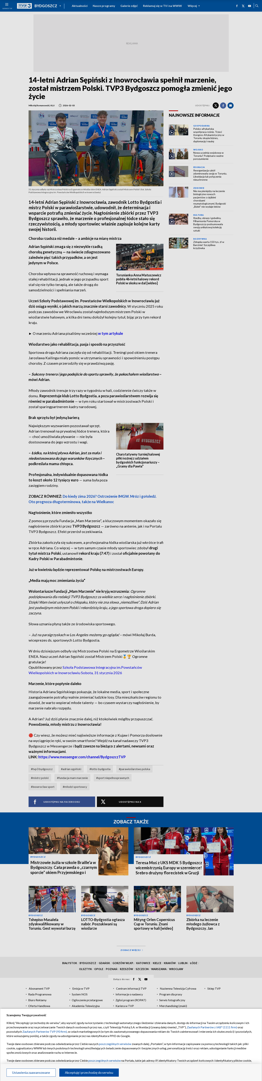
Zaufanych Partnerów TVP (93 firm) (44, 1031)
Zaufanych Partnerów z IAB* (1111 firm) (212, 1027)
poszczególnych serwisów (115, 1044)
